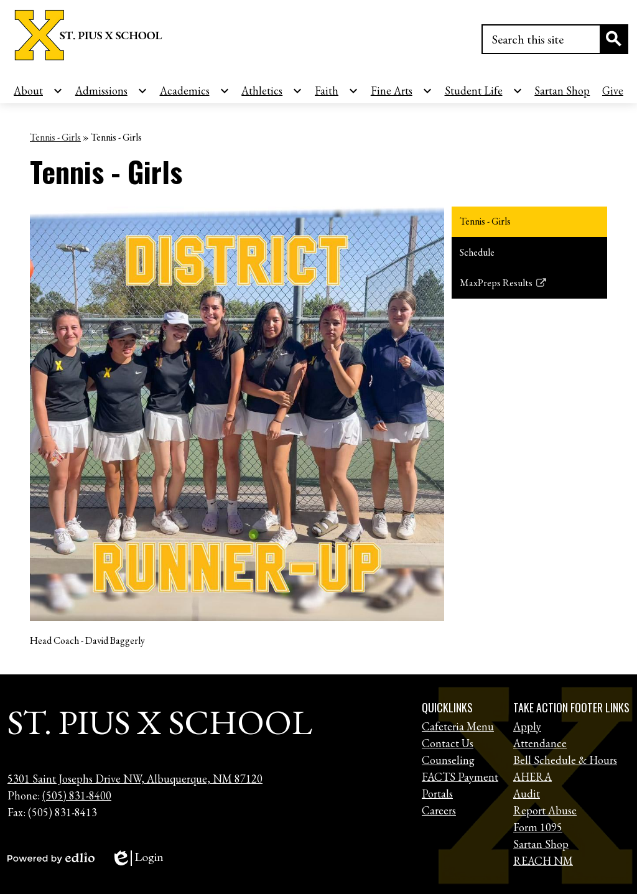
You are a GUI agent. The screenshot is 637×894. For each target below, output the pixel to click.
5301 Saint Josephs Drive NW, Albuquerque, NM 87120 (135, 778)
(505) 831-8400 (76, 795)
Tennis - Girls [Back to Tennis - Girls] (55, 137)
